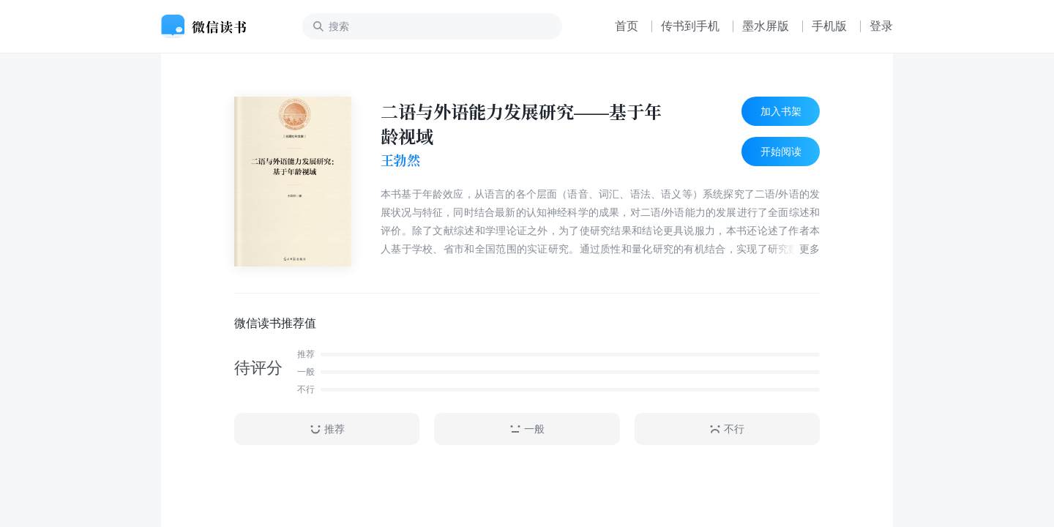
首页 (626, 26)
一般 (527, 429)
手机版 (829, 26)
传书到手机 (690, 26)
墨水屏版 (765, 26)
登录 (881, 26)
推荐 (327, 429)
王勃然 (400, 160)
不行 (726, 429)
